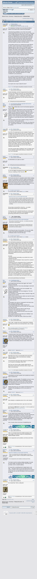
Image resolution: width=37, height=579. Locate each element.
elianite (21, 26)
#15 (33, 372)
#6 (33, 167)
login (14, 7)
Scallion (16, 327)
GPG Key (20, 327)
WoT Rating (25, 327)
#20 (33, 480)
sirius (4, 175)
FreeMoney (5, 429)
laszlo (4, 89)
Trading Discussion (18, 16)
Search (12, 13)
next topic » (31, 18)
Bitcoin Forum (5, 16)
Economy (11, 16)
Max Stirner (4, 104)
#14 (33, 353)
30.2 (7, 11)
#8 (33, 194)
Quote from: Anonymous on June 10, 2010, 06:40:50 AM (18, 219)
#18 (33, 430)
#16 (33, 395)
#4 (33, 129)
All (12, 19)
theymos (23, 191)
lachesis (5, 319)
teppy (4, 24)
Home (6, 13)
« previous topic (25, 18)
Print (33, 19)
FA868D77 (13, 350)
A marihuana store (15, 280)
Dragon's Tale (10, 86)
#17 (33, 410)
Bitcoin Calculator (11, 327)
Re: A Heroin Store (15, 89)
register (17, 7)
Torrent (4, 12)
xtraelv (25, 26)
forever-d (21, 350)
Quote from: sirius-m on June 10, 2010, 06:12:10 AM (18, 196)
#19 (33, 450)
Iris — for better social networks (14, 190)
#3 (33, 104)
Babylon (5, 410)
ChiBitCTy (16, 26)
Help (9, 13)
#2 (33, 89)
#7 (33, 175)
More (23, 13)
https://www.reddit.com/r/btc (20, 408)
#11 (33, 280)
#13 (33, 331)
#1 (33, 25)
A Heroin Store (26, 16)
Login (15, 13)
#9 (33, 217)
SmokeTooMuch (6, 394)
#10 (33, 239)
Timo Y (4, 331)
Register (19, 13)
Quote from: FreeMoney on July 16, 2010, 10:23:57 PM (18, 452)
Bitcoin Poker (12, 446)
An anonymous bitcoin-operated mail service (21, 103)
